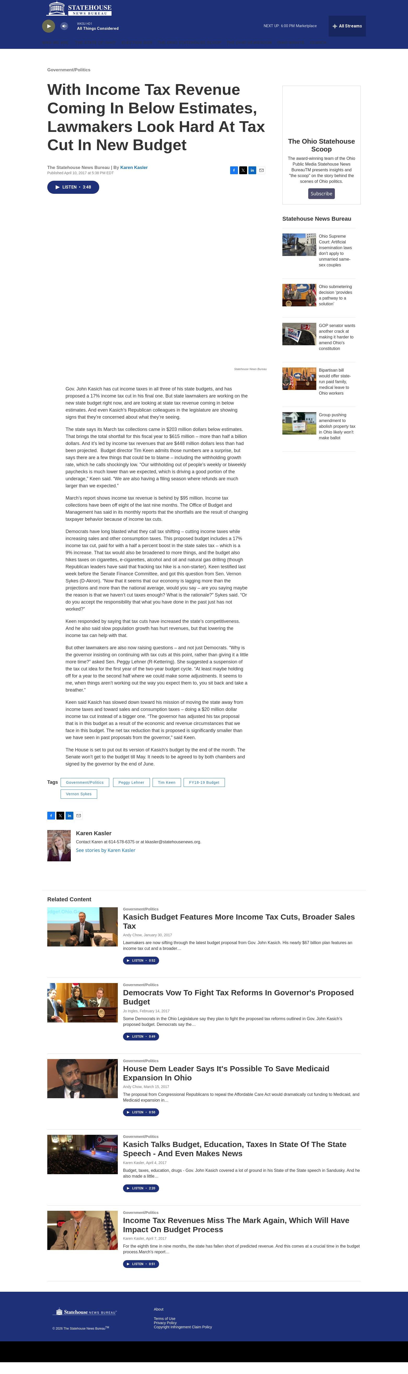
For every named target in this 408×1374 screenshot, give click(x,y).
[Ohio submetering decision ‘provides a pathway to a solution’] (299, 307)
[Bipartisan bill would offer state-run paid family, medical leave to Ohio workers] (299, 390)
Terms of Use (164, 1330)
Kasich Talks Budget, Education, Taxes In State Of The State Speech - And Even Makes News (235, 1161)
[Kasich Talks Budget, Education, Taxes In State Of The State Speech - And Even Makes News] (82, 1166)
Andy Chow (132, 947)
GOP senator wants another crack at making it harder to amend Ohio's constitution (337, 348)
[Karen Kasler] (59, 857)
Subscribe (322, 205)
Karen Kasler (134, 179)
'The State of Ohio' (95, 54)
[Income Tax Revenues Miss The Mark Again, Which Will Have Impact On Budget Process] (82, 1242)
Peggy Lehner (131, 794)
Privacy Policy (165, 1335)
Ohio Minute (291, 54)
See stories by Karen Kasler (105, 862)
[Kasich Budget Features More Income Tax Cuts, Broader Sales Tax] (82, 938)
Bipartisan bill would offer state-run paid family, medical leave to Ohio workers (335, 393)
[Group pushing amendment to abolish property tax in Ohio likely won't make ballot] (299, 435)
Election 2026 (137, 54)
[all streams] (347, 37)
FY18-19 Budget (204, 794)
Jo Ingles (130, 1023)
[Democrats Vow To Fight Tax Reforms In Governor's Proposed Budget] (82, 1014)
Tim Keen (167, 794)
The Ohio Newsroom (249, 54)
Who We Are (55, 54)
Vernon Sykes (79, 806)
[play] (48, 38)
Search (318, 54)
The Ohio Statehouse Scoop (190, 54)
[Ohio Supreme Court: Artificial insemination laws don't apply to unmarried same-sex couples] (299, 256)
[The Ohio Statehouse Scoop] (321, 120)
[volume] (64, 38)
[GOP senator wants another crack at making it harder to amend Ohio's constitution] (299, 346)
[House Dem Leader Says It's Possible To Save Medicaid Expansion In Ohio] (82, 1090)
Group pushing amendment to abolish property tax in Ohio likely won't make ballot (337, 438)
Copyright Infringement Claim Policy (183, 1339)
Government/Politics (68, 81)
